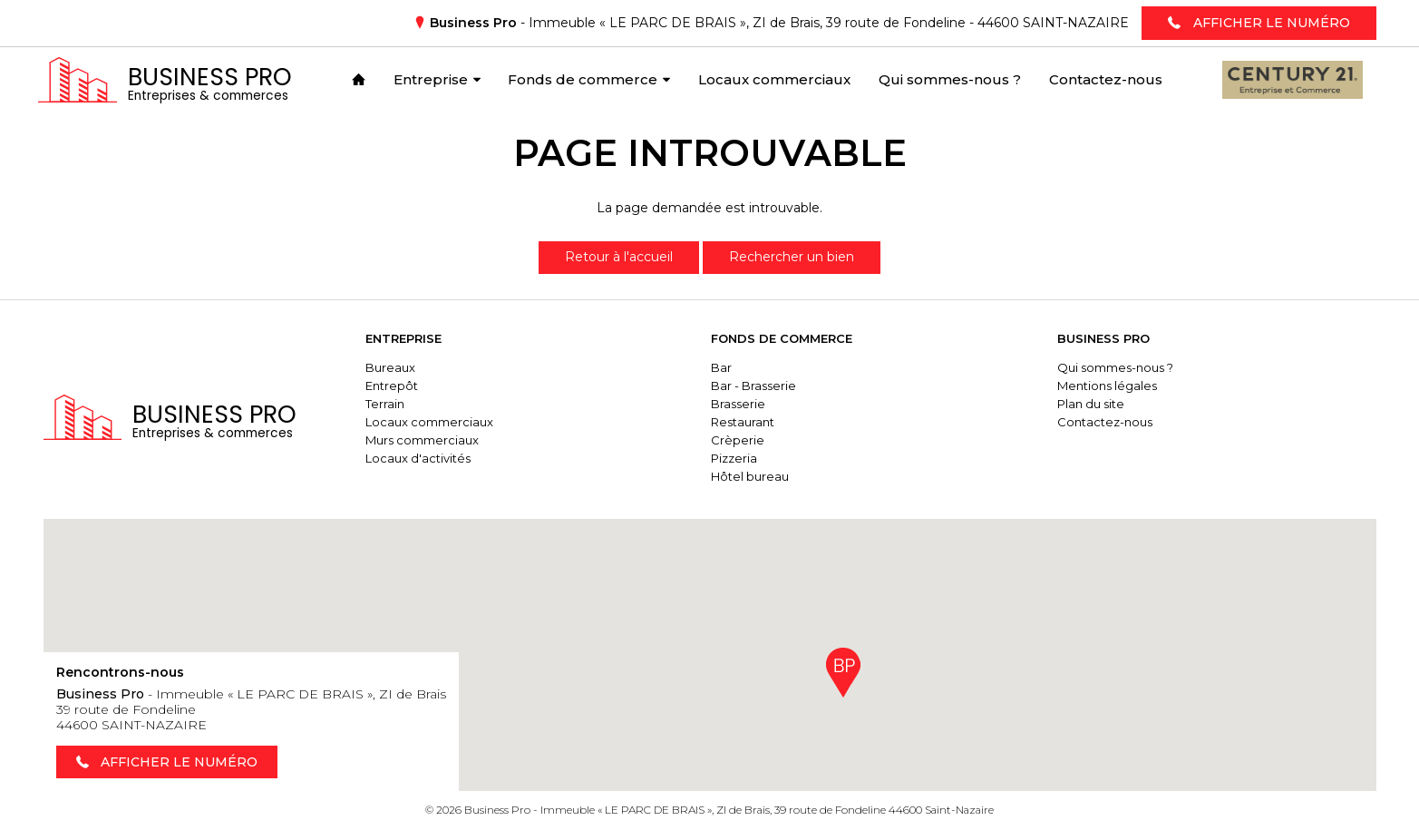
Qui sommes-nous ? (1117, 367)
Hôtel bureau (753, 476)
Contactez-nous (1106, 422)
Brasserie (741, 403)
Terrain (390, 403)
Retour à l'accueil (619, 257)
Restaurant (746, 422)
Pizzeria (737, 458)
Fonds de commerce (785, 338)
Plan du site (1092, 403)
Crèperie (741, 440)
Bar (724, 367)
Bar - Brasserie (757, 385)
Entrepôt (397, 385)
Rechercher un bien (791, 257)
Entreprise (409, 338)
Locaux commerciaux (435, 422)
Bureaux (396, 367)
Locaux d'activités (423, 458)
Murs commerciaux (427, 440)
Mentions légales (1109, 385)
